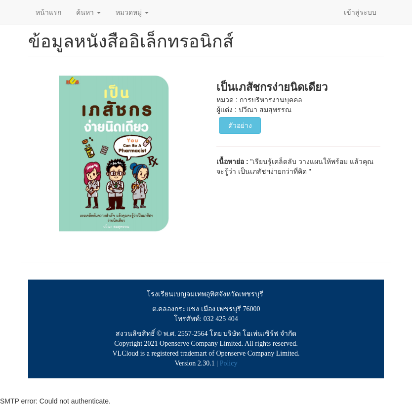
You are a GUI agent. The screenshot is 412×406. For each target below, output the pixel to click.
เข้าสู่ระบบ (360, 12)
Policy (229, 363)
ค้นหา (88, 12)
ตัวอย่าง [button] (240, 125)
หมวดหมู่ (132, 12)
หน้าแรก (48, 12)
